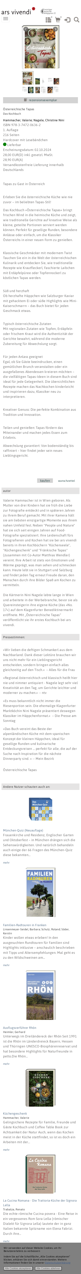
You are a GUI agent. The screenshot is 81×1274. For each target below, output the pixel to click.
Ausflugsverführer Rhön (19, 1027)
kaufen (45, 480)
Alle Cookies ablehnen (48, 1268)
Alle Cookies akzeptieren (18, 1268)
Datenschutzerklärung (57, 1262)
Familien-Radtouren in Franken (24, 925)
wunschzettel (66, 480)
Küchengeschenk (15, 1113)
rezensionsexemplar (40, 100)
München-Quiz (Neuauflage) (23, 830)
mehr (6, 862)
